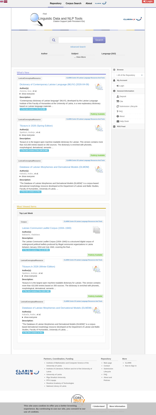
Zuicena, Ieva (25, 91)
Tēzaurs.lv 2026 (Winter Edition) (38, 266)
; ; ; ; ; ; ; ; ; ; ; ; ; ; (61, 133)
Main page (108, 363)
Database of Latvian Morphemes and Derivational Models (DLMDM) (54, 167)
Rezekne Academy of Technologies (60, 383)
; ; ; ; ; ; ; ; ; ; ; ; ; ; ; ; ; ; (61, 92)
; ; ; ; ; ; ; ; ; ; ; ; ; (61, 175)
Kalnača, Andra (26, 173)
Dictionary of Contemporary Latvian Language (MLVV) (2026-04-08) (54, 84)
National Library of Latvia (56, 386)
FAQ (105, 375)
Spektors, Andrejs (27, 132)
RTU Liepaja (51, 380)
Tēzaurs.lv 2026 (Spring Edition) (36, 125)
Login (148, 1)
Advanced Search (78, 47)
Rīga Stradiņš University (56, 377)
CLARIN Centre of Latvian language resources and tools (85, 78)
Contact (107, 366)
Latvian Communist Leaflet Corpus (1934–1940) (46, 228)
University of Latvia (54, 375)
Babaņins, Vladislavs (31, 235)
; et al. (61, 92)
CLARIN (128, 363)
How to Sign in (130, 366)
